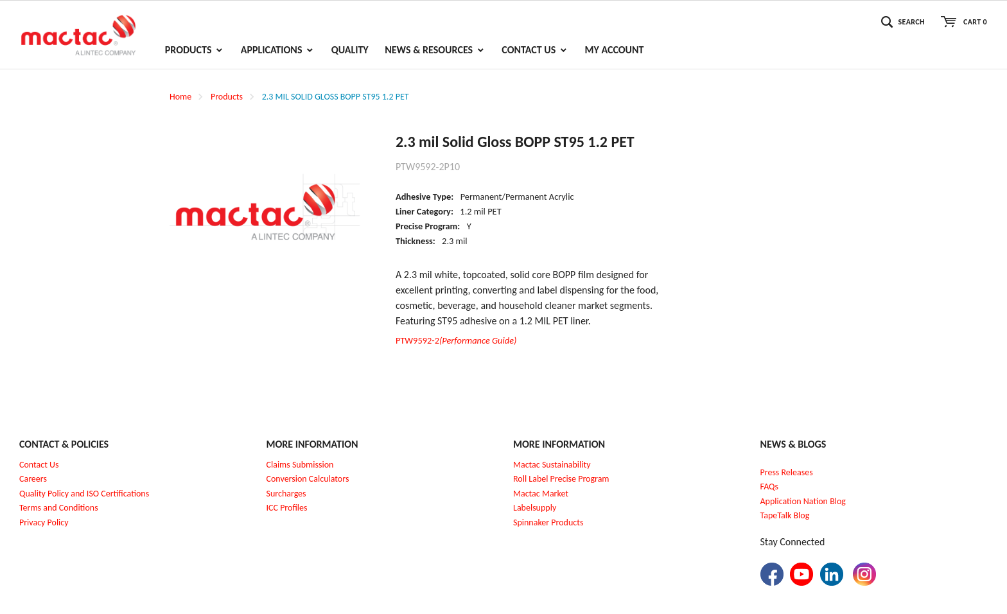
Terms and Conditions (58, 507)
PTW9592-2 (456, 340)
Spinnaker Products (548, 522)
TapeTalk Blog (785, 515)
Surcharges (286, 493)
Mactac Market (540, 493)
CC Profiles (287, 507)
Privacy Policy (44, 522)
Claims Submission (300, 464)
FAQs (769, 486)
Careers (33, 478)
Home (180, 96)
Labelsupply (534, 507)
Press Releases (786, 472)
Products (227, 96)
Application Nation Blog (803, 501)
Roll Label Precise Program (561, 478)
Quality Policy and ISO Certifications (84, 493)
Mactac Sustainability (552, 464)
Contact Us (39, 464)
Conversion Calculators (308, 478)
